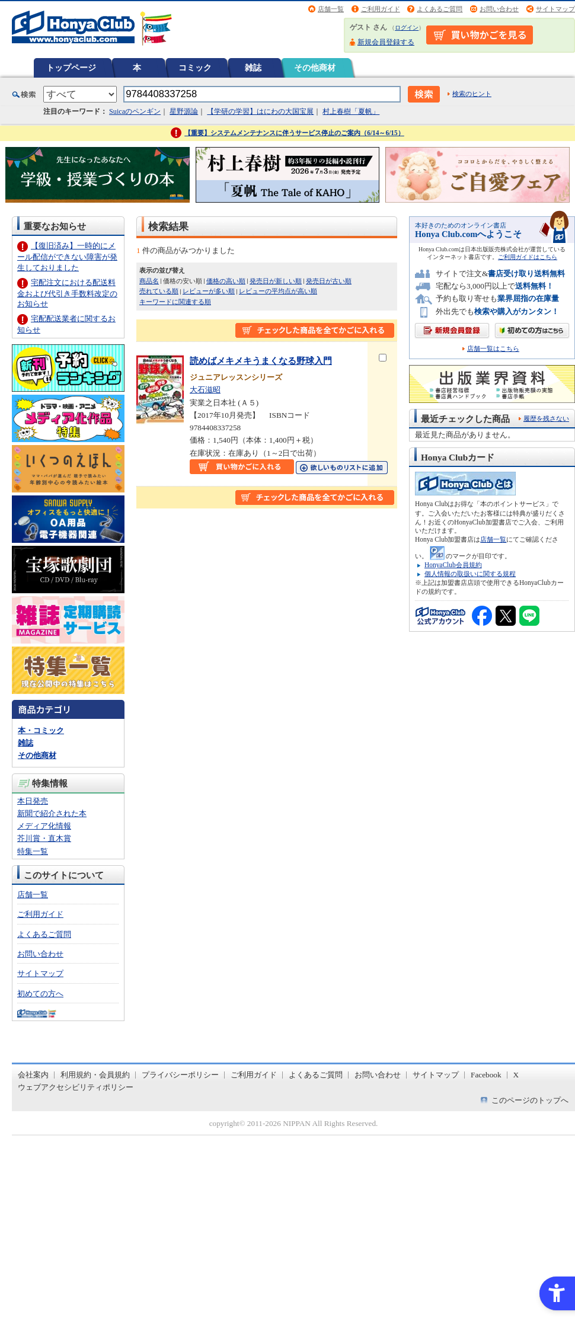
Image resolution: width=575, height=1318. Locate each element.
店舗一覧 (331, 8)
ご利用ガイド (380, 8)
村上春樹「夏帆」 (350, 111)
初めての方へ (40, 993)
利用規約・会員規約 (95, 1074)
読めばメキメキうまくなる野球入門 (261, 361)
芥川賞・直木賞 (44, 838)
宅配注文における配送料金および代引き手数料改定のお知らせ (67, 293)
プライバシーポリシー (180, 1074)
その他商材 (315, 67)
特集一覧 (32, 851)
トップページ (71, 67)
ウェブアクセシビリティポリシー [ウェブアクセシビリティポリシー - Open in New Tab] (75, 1087)
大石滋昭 (205, 389)
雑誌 (253, 67)
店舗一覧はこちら (493, 349)
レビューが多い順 (209, 291)
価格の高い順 (225, 280)
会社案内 (33, 1074)
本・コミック (41, 730)
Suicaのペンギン (135, 111)
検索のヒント (471, 93)
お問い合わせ (499, 8)
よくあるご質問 (439, 8)
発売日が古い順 (329, 280)
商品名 (149, 280)
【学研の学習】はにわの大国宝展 (260, 111)
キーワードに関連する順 (175, 301)
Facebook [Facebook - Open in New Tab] (486, 1074)
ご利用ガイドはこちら (527, 257)
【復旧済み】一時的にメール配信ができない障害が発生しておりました (67, 256)
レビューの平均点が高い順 (278, 291)
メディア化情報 (44, 825)
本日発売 (32, 800)
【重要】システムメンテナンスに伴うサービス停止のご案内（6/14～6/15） (294, 132)
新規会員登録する (385, 42)
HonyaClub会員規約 (453, 564)
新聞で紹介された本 (52, 813)
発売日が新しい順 (276, 280)
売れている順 (158, 291)
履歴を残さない (546, 418)
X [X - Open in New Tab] (516, 1074)
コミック (195, 67)
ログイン (407, 27)
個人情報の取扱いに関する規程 (470, 573)
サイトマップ (555, 8)
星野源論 (184, 111)
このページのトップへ (529, 1100)
